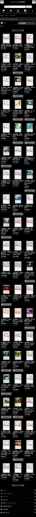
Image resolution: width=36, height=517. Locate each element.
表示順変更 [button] (22, 23)
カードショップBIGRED (18, 2)
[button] (2, 2)
